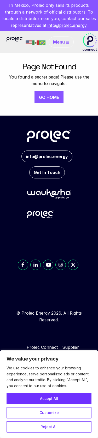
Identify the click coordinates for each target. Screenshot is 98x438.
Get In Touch (47, 172)
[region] (49, 394)
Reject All (49, 426)
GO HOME (49, 97)
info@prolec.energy (67, 25)
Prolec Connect (42, 347)
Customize (49, 412)
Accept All (49, 398)
